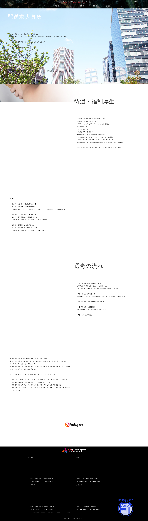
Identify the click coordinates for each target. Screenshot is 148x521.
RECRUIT (36, 513)
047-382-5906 (137, 1)
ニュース (69, 6)
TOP (29, 513)
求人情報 (56, 6)
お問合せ (109, 6)
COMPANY (51, 513)
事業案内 (95, 6)
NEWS (43, 513)
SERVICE (60, 513)
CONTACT (69, 513)
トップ (43, 6)
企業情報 (82, 6)
